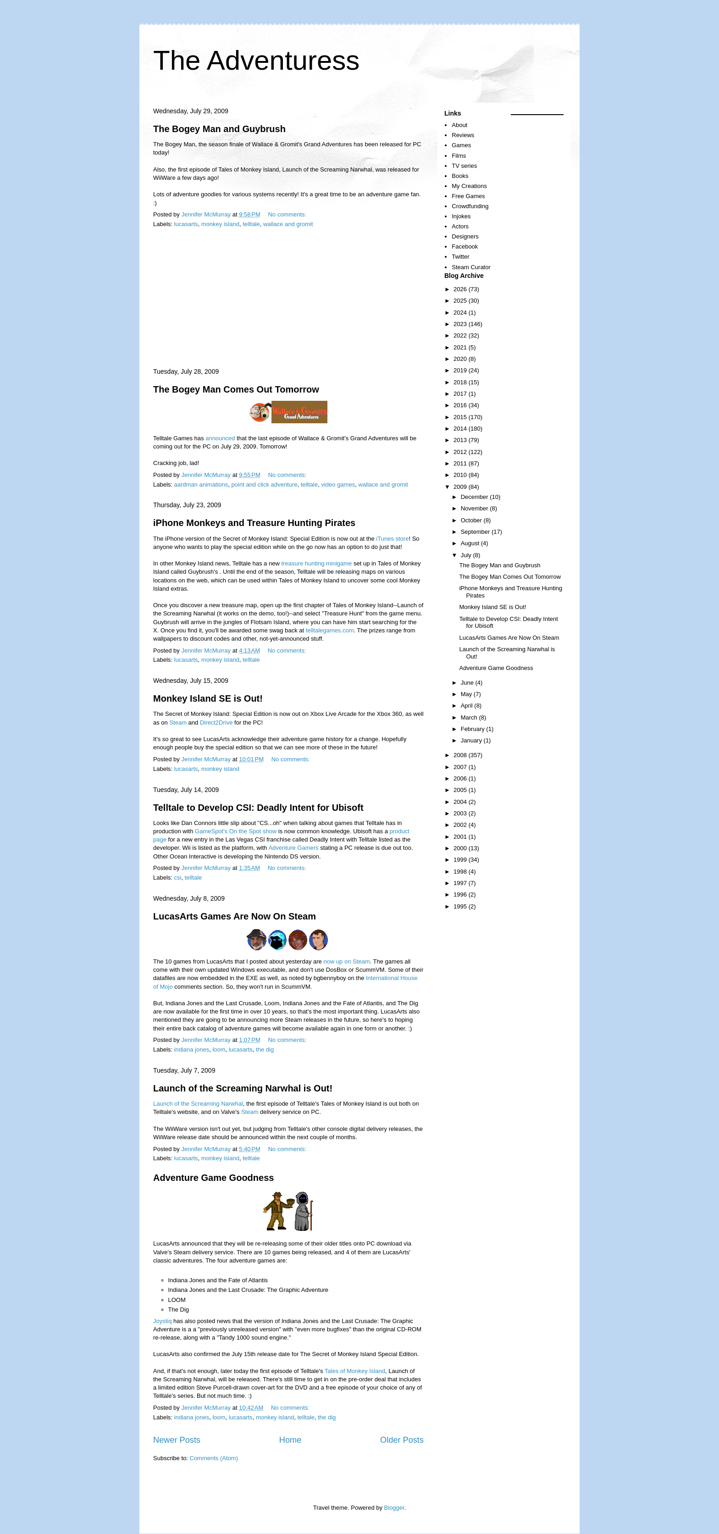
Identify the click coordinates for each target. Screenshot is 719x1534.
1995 (461, 906)
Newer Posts (176, 1440)
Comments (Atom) (214, 1458)
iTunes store (392, 538)
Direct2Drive (216, 722)
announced (220, 438)
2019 (461, 370)
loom (218, 1049)
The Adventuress (256, 60)
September (476, 531)
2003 (461, 813)
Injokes (461, 216)
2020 (461, 358)
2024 (461, 312)
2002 (461, 824)
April (468, 705)
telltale (251, 224)
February (474, 728)
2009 (461, 486)
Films (459, 155)
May (467, 694)
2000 (461, 848)
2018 (461, 382)
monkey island (220, 224)
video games (338, 484)
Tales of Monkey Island (355, 1371)
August (471, 543)
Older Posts (402, 1440)
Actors (460, 226)
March (470, 717)
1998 (461, 871)
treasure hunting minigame (316, 563)
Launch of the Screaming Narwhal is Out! (242, 1088)
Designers (465, 236)
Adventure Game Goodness (213, 1178)
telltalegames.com (330, 630)
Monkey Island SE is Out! (208, 698)
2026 (461, 289)
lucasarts (186, 224)
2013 (461, 440)
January (472, 740)
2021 (461, 347)
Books (460, 175)
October (472, 520)
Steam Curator (471, 267)
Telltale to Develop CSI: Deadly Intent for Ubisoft (258, 808)
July (467, 555)
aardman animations (201, 484)
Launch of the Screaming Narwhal (198, 1103)
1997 (461, 883)
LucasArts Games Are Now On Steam (234, 916)
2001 (461, 836)
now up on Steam (346, 961)
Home (290, 1440)
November (475, 508)
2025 (461, 300)
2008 (461, 755)
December (475, 496)
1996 (461, 894)
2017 (461, 393)
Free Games (468, 196)
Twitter (460, 256)
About (459, 125)
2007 (461, 767)
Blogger (394, 1507)
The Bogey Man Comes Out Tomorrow (236, 389)
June (468, 682)
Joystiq (162, 1321)
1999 (461, 859)
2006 (461, 778)
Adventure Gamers (293, 847)
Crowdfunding (470, 206)
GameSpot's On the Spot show (236, 831)
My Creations (469, 186)
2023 (461, 324)
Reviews (463, 135)
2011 (461, 463)
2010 (461, 474)
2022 (461, 335)
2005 (461, 789)
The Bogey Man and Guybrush (219, 129)
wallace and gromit (288, 224)
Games (461, 145)
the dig (265, 1049)
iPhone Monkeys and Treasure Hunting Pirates (254, 523)
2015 (461, 417)
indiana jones (192, 1049)
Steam (178, 722)
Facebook (465, 246)
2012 (461, 452)
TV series (464, 165)
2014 (461, 428)
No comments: (288, 214)
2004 (461, 801)
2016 (461, 405)
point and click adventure (265, 484)
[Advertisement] (288, 298)
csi (178, 877)
